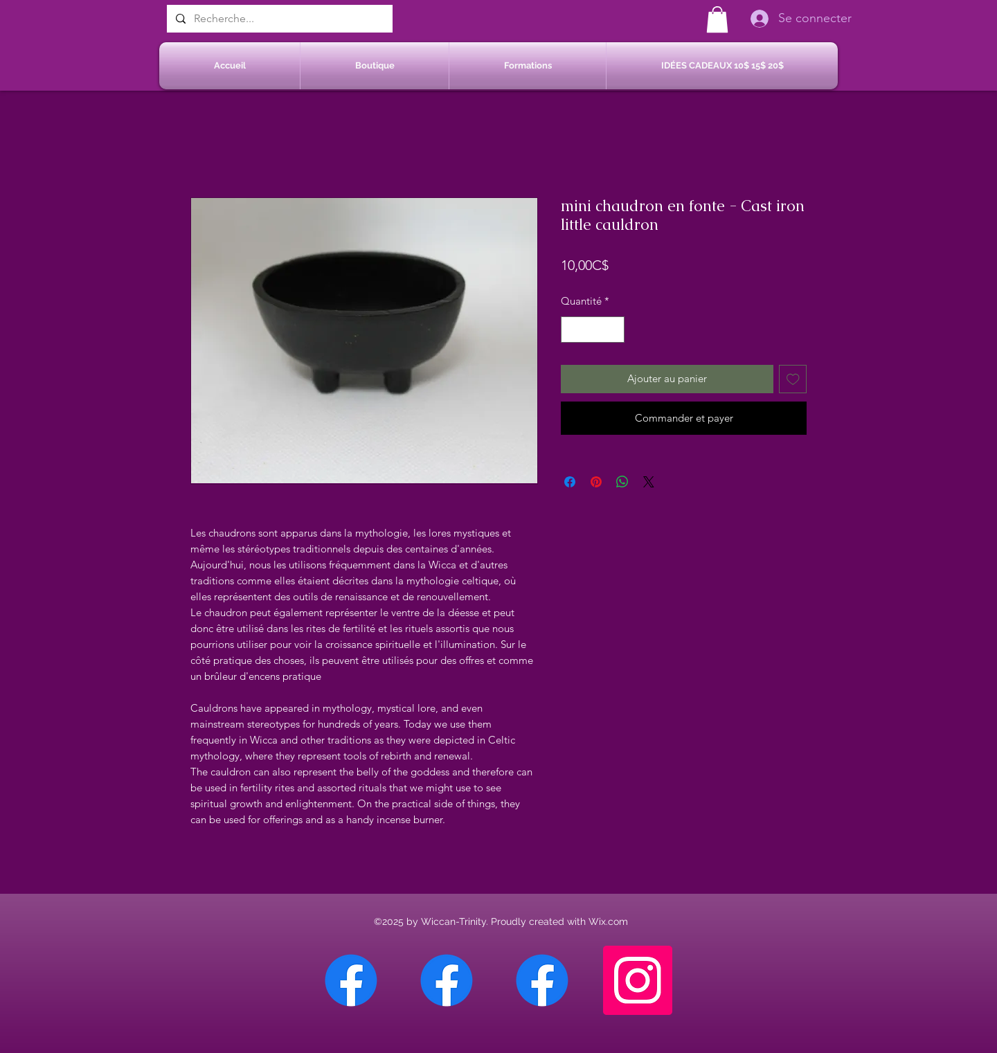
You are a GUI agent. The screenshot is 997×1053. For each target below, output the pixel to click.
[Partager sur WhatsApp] (622, 482)
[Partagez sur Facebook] (570, 482)
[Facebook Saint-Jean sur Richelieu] (542, 980)
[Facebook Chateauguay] (351, 980)
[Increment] (613, 330)
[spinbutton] (593, 330)
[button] (717, 19)
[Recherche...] (278, 19)
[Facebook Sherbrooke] (446, 980)
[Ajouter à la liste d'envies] (793, 379)
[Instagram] (637, 980)
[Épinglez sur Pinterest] (596, 482)
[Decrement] (572, 330)
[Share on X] (648, 482)
